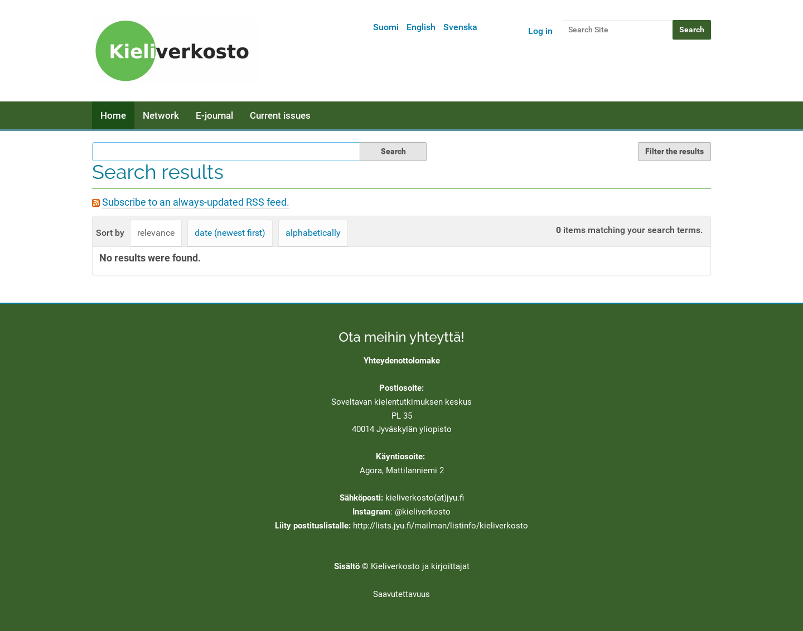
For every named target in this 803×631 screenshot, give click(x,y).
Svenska (460, 27)
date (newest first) (230, 232)
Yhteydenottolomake (402, 361)
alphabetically (313, 232)
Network (161, 115)
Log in (540, 31)
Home (113, 115)
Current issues (280, 115)
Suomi (386, 27)
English (421, 27)
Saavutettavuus (401, 594)
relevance (156, 232)
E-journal (214, 115)
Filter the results (674, 151)
